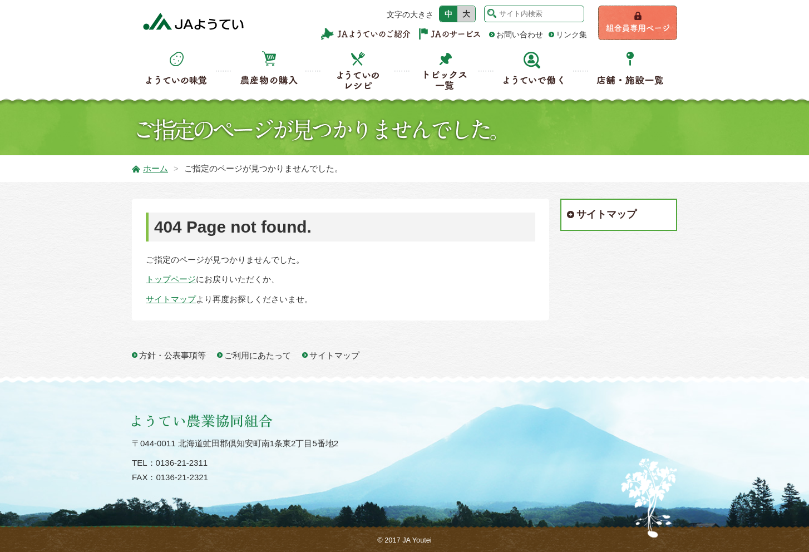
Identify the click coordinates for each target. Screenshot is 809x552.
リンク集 (571, 34)
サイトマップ (171, 299)
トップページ (171, 279)
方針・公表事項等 (172, 355)
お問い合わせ (519, 34)
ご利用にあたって (257, 355)
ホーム (155, 168)
